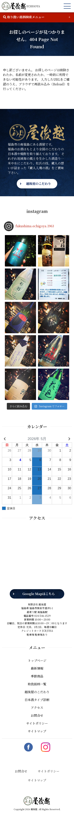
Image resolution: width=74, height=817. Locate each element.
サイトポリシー (37, 720)
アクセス (37, 705)
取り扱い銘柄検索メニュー (23, 17)
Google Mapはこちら (38, 591)
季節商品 (37, 673)
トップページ (37, 658)
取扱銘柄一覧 (37, 681)
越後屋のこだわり (38, 183)
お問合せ (37, 713)
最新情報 (37, 666)
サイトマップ (37, 728)
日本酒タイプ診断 (37, 697)
